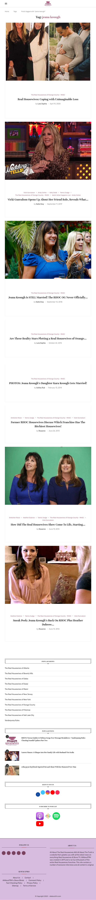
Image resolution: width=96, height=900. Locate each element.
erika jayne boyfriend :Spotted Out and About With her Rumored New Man (49, 767)
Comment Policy (35, 880)
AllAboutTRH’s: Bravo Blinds (13, 880)
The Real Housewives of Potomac (18, 710)
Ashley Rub (40, 388)
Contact (28, 878)
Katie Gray (40, 204)
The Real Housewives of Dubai (16, 684)
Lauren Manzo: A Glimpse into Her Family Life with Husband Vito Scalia (48, 752)
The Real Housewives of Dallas (16, 679)
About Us (16, 878)
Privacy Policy (32, 883)
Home (7, 11)
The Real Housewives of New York (18, 700)
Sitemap (15, 886)
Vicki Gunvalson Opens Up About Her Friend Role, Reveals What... (48, 199)
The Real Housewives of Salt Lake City (19, 715)
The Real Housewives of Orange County (20, 705)
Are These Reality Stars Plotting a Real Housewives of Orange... (48, 338)
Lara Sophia (42, 104)
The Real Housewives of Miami (16, 689)
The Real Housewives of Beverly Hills (19, 673)
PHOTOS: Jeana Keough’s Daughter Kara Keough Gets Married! (48, 383)
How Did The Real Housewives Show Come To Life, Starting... (48, 524)
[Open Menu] (6, 4)
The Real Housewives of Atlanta (17, 668)
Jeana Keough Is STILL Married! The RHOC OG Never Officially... (48, 297)
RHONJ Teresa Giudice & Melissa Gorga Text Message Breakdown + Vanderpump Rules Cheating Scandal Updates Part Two (53, 739)
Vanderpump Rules (12, 720)
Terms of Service (29, 886)
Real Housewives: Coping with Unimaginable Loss (48, 99)
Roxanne (42, 431)
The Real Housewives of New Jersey (19, 694)
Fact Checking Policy (14, 883)
